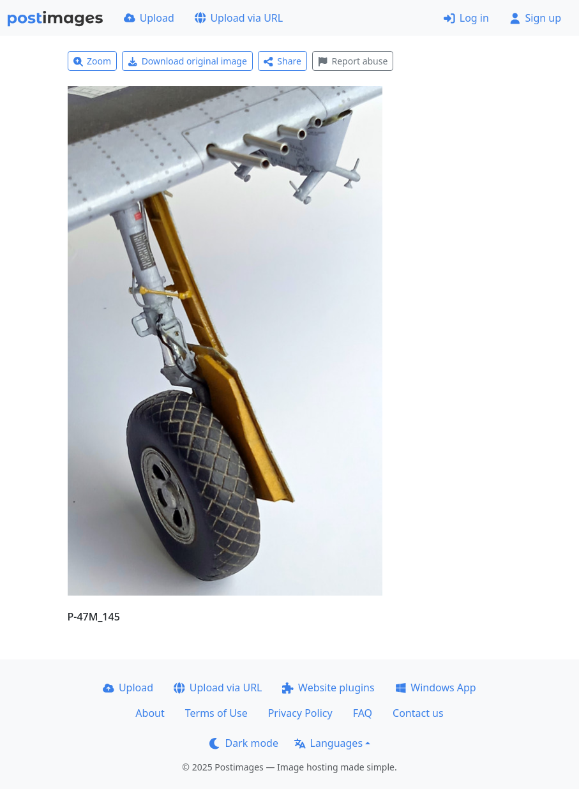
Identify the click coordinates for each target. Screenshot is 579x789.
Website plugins (328, 687)
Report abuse (352, 61)
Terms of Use (216, 713)
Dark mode (243, 743)
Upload (149, 18)
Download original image (187, 61)
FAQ (362, 713)
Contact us (418, 713)
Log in (466, 18)
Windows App (435, 687)
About (149, 713)
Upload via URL (239, 18)
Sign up (535, 18)
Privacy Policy (300, 713)
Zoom (92, 61)
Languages (328, 743)
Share (282, 61)
